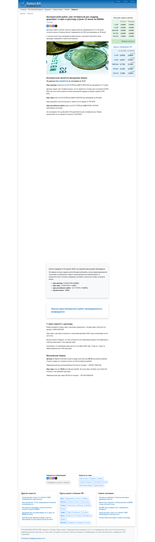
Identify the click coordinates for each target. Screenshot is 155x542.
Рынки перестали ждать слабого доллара (114, 518)
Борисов (70, 516)
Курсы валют (58, 10)
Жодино (63, 519)
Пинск (79, 498)
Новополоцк (85, 502)
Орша (77, 502)
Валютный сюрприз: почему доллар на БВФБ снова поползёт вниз (116, 503)
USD (116, 25)
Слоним (85, 512)
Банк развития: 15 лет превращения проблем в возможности (39, 503)
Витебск (63, 502)
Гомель (63, 505)
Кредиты (48, 10)
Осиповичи (80, 522)
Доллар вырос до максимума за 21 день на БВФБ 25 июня (38, 513)
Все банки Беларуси (35, 10)
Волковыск (76, 512)
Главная (118, 1)
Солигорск (78, 516)
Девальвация (99, 485)
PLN (116, 36)
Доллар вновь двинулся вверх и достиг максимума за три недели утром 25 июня (37, 518)
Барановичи (71, 498)
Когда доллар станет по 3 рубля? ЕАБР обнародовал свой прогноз (36, 498)
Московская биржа (86, 485)
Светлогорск (72, 505)
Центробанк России (100, 482)
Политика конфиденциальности (33, 538)
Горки (88, 522)
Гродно (63, 512)
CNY (116, 33)
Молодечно (87, 516)
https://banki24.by (61, 81)
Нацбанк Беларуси (86, 482)
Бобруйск (72, 522)
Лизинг (67, 10)
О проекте (125, 1)
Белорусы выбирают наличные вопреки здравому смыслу (114, 498)
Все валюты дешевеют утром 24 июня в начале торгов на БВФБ (37, 508)
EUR (116, 28)
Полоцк (70, 502)
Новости (74, 10)
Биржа (101, 478)
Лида (69, 512)
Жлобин (88, 505)
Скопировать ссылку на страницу (58, 482)
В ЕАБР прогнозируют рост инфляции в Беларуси (113, 508)
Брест (62, 498)
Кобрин (85, 498)
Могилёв (63, 522)
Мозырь (80, 505)
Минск (63, 516)
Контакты (132, 1)
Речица (63, 509)
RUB (116, 30)
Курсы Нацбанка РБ (122, 47)
